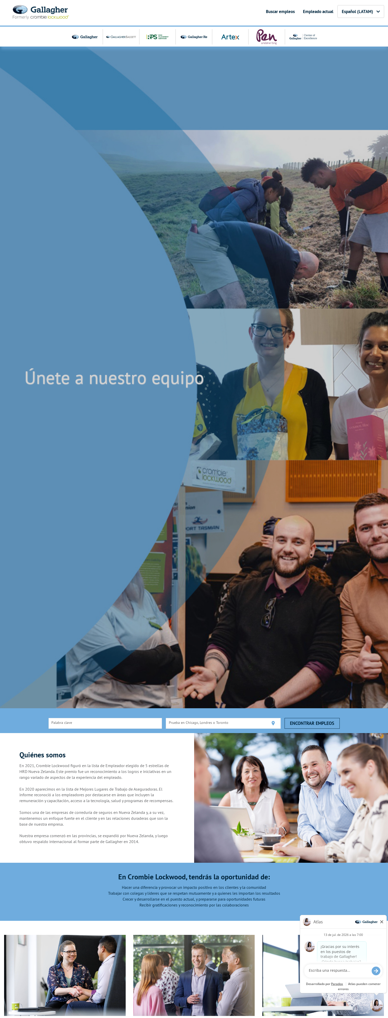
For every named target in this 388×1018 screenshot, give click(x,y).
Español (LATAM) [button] (361, 11)
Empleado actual (318, 11)
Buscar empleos (280, 11)
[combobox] (105, 723)
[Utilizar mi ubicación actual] (273, 723)
